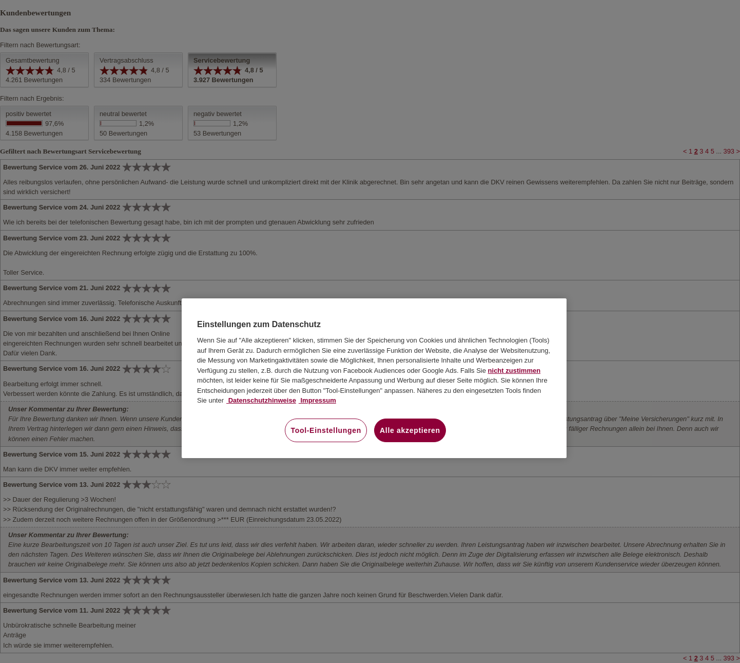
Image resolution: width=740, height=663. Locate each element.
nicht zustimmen (514, 370)
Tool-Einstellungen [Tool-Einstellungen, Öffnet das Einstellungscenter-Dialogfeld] (325, 430)
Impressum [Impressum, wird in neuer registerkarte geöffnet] (317, 400)
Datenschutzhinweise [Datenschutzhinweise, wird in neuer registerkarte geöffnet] (261, 400)
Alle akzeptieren (410, 430)
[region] (374, 378)
